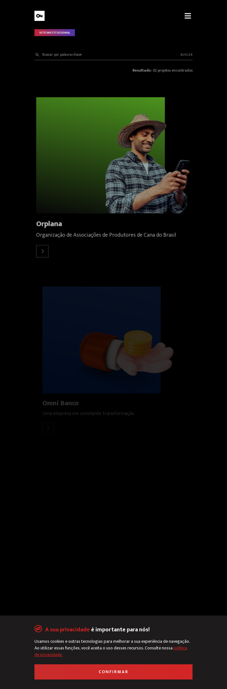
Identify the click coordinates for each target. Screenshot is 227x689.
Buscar (187, 54)
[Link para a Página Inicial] (70, 16)
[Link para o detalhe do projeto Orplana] (113, 155)
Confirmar (113, 671)
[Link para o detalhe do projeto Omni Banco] (113, 340)
